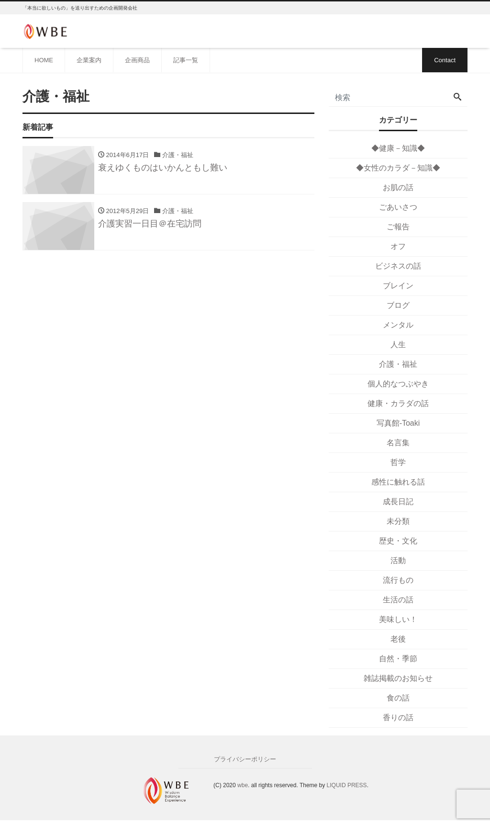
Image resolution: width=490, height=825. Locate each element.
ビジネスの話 (398, 266)
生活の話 (398, 600)
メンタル (398, 325)
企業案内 (89, 60)
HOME (43, 60)
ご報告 (398, 227)
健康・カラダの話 (398, 403)
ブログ (398, 305)
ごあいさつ (398, 207)
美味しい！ (398, 619)
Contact (445, 60)
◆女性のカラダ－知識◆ (398, 168)
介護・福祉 (398, 364)
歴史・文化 (398, 541)
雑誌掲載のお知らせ (398, 678)
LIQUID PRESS (347, 785)
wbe (242, 785)
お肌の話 (398, 187)
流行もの (398, 580)
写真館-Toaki (398, 423)
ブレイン (398, 286)
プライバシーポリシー (245, 759)
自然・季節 (398, 659)
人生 (398, 344)
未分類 (398, 521)
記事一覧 (185, 60)
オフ (398, 246)
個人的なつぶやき (398, 384)
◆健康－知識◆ (398, 148)
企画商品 (137, 60)
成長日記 (398, 501)
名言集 (398, 443)
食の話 (398, 698)
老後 (398, 639)
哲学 (398, 462)
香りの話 (398, 717)
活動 (398, 560)
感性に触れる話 (398, 482)
